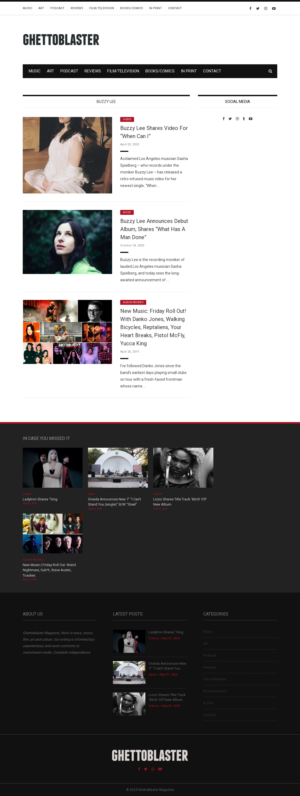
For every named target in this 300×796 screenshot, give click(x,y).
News (91, 494)
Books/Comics (131, 8)
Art (41, 8)
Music (27, 8)
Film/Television (101, 8)
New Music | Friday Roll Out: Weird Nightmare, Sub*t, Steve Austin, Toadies (49, 570)
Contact (175, 8)
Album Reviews (133, 302)
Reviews (77, 8)
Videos (127, 119)
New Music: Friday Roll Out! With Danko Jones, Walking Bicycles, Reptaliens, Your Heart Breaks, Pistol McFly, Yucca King (153, 327)
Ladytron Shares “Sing (40, 499)
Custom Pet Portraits (214, 158)
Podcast (57, 8)
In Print (155, 8)
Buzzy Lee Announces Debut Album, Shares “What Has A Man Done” (154, 229)
